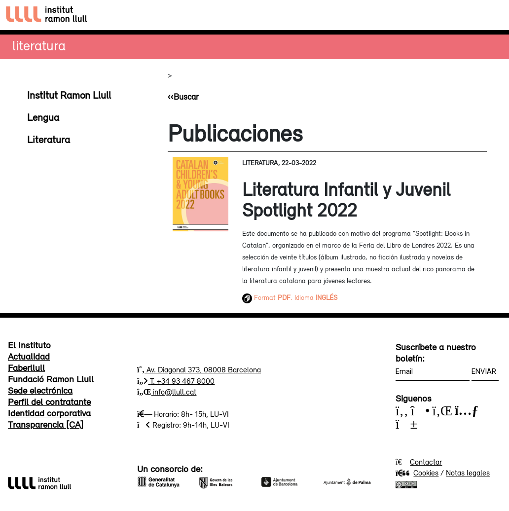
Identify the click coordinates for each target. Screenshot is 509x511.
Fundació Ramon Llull (51, 378)
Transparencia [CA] (45, 424)
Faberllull (26, 367)
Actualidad (29, 356)
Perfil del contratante (49, 401)
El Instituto (29, 344)
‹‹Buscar (183, 97)
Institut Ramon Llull (69, 95)
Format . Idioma (289, 297)
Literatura (39, 45)
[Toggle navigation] (492, 15)
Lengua (43, 117)
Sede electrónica (40, 390)
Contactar (426, 461)
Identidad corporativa (49, 412)
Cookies (417, 472)
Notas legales (468, 472)
